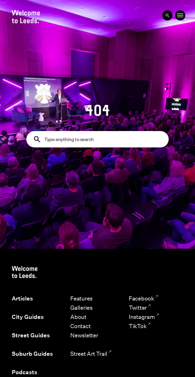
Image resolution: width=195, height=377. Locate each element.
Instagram (142, 316)
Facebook (141, 298)
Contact (80, 325)
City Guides (28, 317)
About (78, 316)
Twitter (138, 307)
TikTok (138, 325)
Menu (179, 14)
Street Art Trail (88, 353)
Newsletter (84, 335)
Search (165, 13)
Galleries (81, 307)
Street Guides (31, 335)
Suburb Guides (32, 353)
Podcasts (24, 372)
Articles (22, 298)
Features (81, 298)
